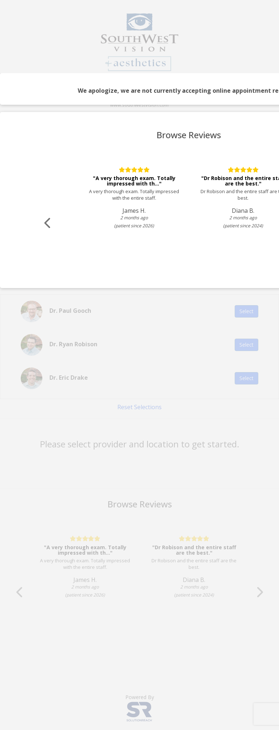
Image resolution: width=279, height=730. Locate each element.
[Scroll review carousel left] (49, 223)
